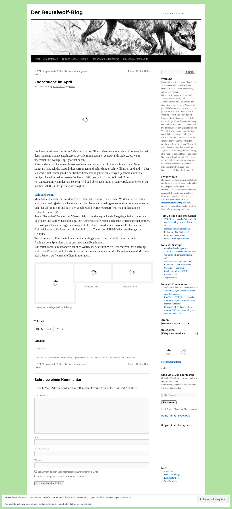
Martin (72, 86)
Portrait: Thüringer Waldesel (176, 238)
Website (38, 460)
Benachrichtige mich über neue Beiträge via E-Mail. (62, 476)
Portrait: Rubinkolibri (139, 71)
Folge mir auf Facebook (175, 415)
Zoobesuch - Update (71, 357)
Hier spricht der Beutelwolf (105, 59)
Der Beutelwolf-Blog (57, 12)
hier (193, 170)
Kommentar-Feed (171, 478)
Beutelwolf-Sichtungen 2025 (176, 248)
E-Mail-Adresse (41, 448)
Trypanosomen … (172, 277)
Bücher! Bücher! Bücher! (75, 59)
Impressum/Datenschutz (135, 59)
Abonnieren (169, 402)
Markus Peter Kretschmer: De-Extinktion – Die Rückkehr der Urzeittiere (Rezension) (177, 264)
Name (37, 437)
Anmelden (168, 471)
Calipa (167, 307)
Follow (164, 368)
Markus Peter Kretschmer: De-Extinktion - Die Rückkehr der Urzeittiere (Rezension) (177, 232)
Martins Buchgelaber (171, 362)
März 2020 (73, 199)
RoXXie (167, 297)
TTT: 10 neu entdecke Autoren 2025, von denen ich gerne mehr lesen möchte (180, 222)
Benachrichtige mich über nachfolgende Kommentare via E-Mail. (69, 472)
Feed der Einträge (172, 474)
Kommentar (40, 395)
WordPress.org (170, 481)
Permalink (130, 357)
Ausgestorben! (51, 59)
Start (37, 59)
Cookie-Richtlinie (84, 504)
